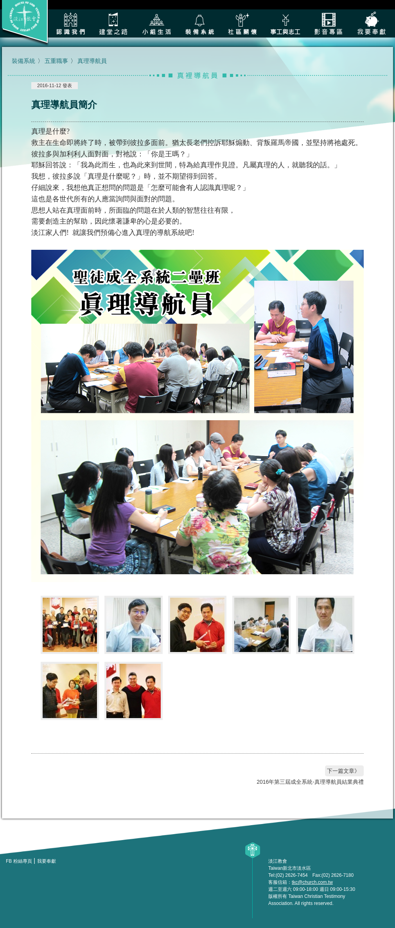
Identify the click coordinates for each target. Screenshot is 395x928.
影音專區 (328, 23)
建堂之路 (113, 23)
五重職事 (56, 60)
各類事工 (285, 23)
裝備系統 (199, 23)
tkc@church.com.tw (312, 882)
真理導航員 (92, 60)
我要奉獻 (371, 23)
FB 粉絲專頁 (19, 861)
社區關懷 (242, 23)
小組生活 (156, 23)
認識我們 (70, 23)
